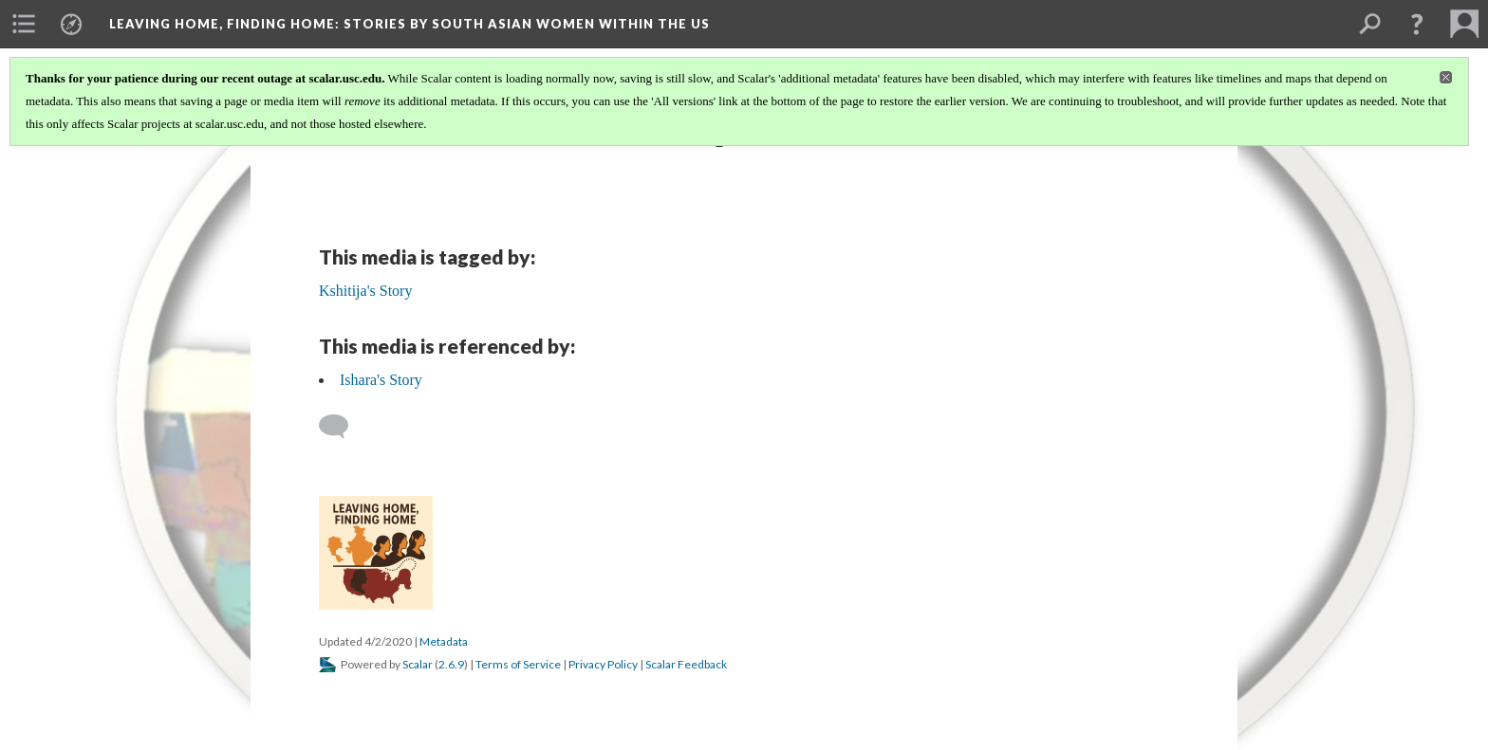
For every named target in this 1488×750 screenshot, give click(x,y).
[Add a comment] (342, 426)
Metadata (443, 641)
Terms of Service (518, 664)
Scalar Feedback (686, 664)
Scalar (417, 664)
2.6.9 (451, 664)
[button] (1417, 23)
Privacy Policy (603, 664)
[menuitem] (23, 23)
